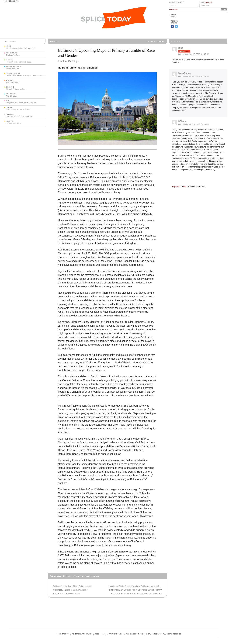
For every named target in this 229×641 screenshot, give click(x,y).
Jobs (97, 634)
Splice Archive (11, 1)
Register (175, 186)
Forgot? (208, 2)
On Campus (11, 94)
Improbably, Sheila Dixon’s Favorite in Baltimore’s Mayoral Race (135, 586)
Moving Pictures (13, 67)
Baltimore (10, 114)
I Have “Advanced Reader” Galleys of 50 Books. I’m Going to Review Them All (33, 75)
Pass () (205, 2)
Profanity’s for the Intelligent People (18, 62)
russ (180, 48)
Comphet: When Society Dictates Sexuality (21, 103)
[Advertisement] (213, 25)
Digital (9, 107)
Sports (9, 60)
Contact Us (64, 634)
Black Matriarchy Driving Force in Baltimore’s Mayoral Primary (135, 590)
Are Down (13, 55)
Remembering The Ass (14, 123)
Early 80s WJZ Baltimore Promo (66, 593)
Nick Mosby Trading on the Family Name (70, 590)
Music (8, 46)
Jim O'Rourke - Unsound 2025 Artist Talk (20, 48)
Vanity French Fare (12, 82)
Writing (9, 80)
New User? (173, 10)
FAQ (104, 634)
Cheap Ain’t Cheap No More (16, 89)
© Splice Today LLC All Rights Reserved (163, 634)
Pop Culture (11, 53)
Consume (10, 87)
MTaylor (182, 121)
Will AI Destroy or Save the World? (18, 110)
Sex (7, 101)
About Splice (174, 15)
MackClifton (184, 73)
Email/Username (176, 2)
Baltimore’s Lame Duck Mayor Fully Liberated (72, 586)
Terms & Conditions (134, 634)
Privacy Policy (115, 634)
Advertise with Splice (81, 634)
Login (184, 186)
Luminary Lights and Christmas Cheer (19, 116)
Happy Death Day (12, 69)
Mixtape (9, 121)
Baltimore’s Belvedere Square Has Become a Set (136, 593)
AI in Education (11, 96)
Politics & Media (13, 73)
